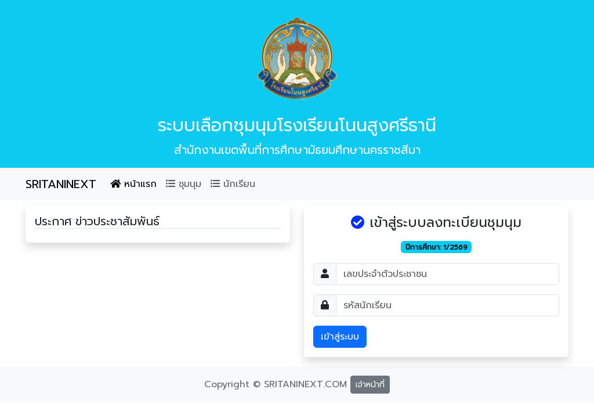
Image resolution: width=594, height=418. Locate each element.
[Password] (447, 305)
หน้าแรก (133, 184)
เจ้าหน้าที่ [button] (370, 385)
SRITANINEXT (61, 184)
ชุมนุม (183, 184)
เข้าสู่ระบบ (340, 337)
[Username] (447, 274)
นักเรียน (233, 184)
